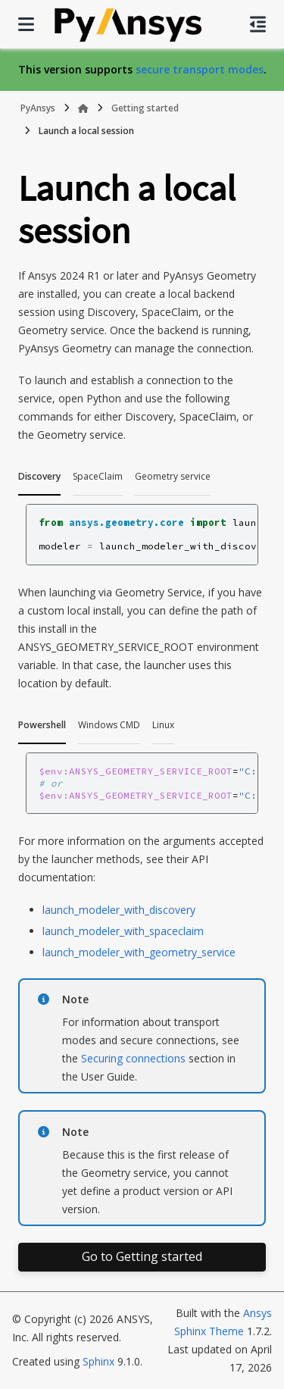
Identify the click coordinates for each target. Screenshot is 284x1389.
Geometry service (173, 476)
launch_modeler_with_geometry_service (139, 952)
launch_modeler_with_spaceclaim (123, 931)
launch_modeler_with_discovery (118, 910)
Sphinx (98, 1361)
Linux (163, 724)
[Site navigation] (26, 24)
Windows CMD (109, 724)
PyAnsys (37, 108)
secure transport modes (200, 69)
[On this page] (258, 24)
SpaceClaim (98, 476)
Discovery (39, 476)
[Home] (83, 108)
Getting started (145, 108)
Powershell (42, 724)
